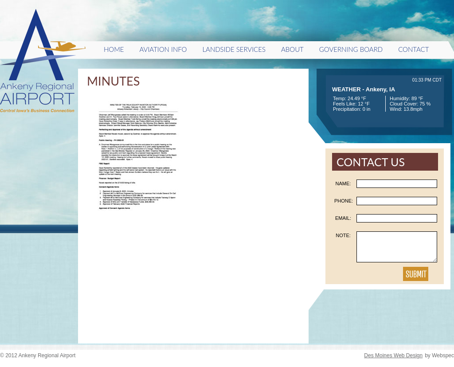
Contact (413, 49)
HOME (114, 49)
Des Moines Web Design (393, 355)
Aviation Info (163, 49)
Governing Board (351, 49)
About (292, 49)
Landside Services (233, 49)
